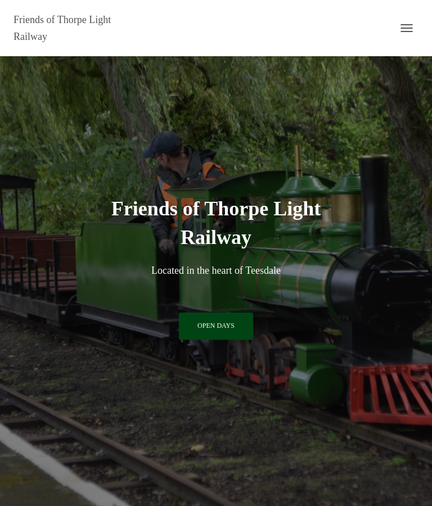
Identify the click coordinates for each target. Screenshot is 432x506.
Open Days (216, 325)
